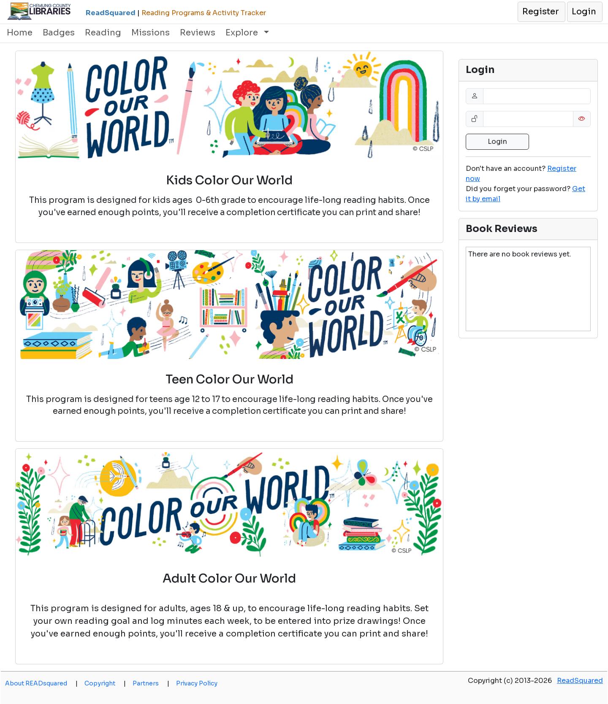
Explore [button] (242, 32)
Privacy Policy (196, 683)
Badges (59, 32)
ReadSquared (580, 680)
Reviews (197, 32)
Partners (151, 683)
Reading (103, 32)
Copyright (105, 683)
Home (20, 32)
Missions (150, 32)
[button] (541, 12)
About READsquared (41, 683)
